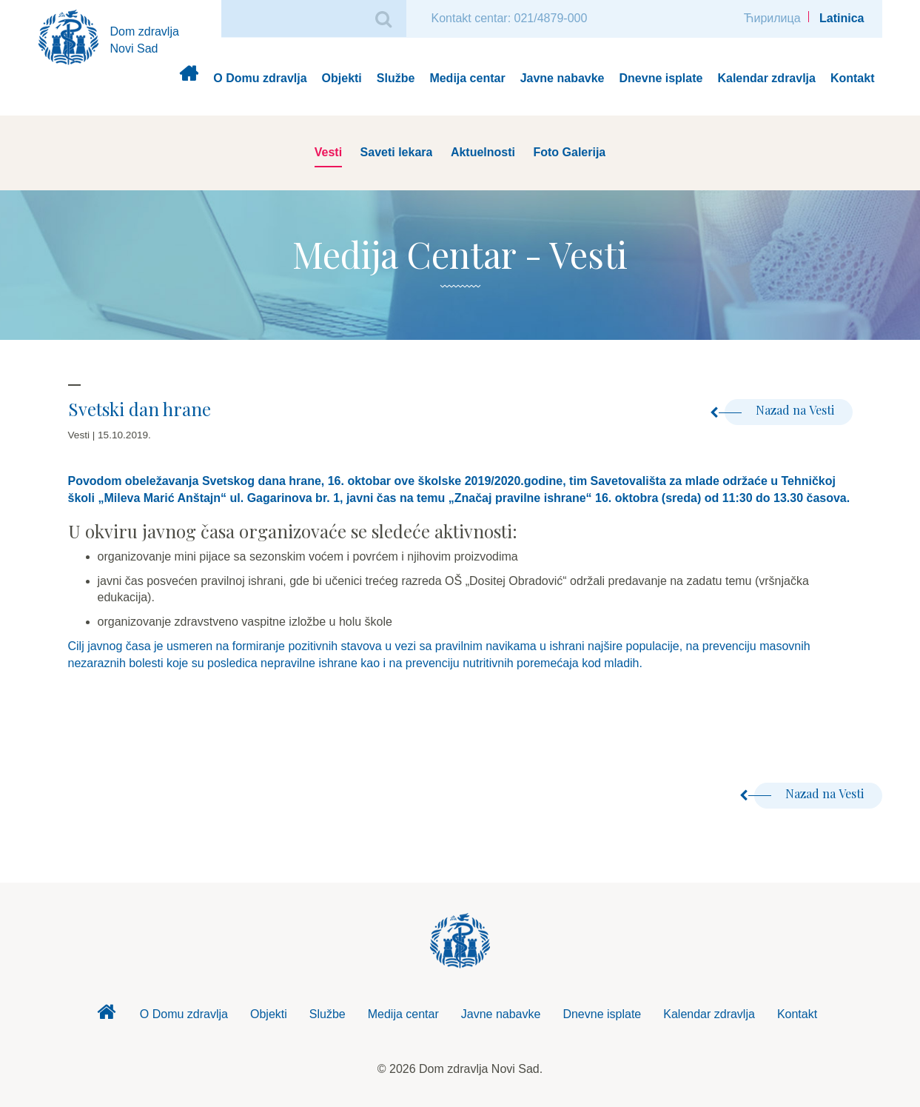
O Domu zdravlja (259, 78)
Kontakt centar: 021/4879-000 (510, 18)
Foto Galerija (569, 152)
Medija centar (467, 78)
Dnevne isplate (661, 78)
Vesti (328, 152)
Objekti (342, 78)
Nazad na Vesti (779, 410)
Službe (396, 78)
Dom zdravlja (188, 79)
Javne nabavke (562, 78)
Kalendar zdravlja (766, 78)
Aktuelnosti (483, 152)
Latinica (841, 18)
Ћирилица (772, 18)
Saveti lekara (396, 152)
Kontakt (852, 78)
